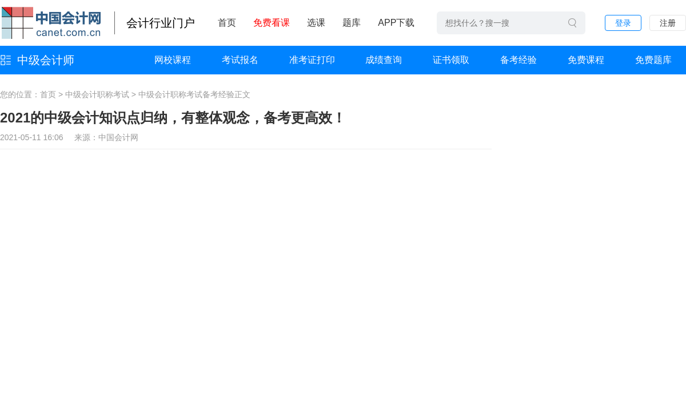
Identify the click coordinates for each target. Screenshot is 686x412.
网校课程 (172, 60)
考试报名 (240, 60)
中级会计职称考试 (97, 94)
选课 (316, 22)
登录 (623, 22)
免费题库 (653, 60)
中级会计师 (45, 60)
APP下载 (396, 22)
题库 (351, 22)
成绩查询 (383, 60)
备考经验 (518, 60)
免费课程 (586, 60)
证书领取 (451, 60)
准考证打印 (312, 60)
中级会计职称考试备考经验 (186, 94)
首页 (227, 22)
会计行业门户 (160, 23)
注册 (668, 22)
